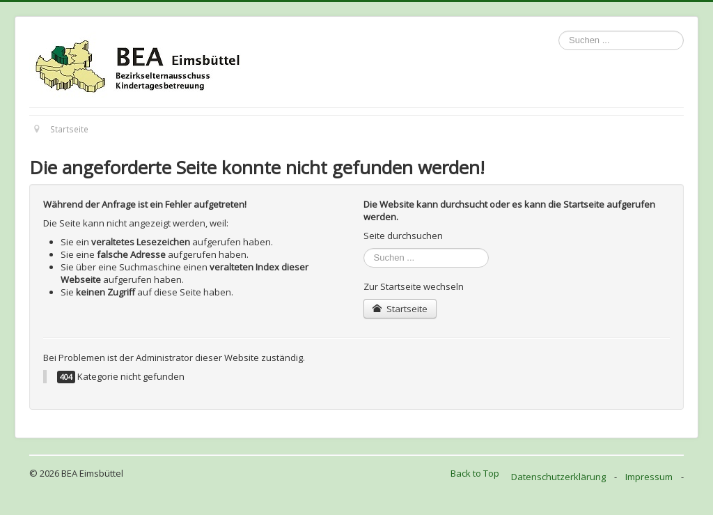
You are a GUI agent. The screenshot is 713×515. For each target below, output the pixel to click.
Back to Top (474, 473)
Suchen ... (363, 248)
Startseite (400, 308)
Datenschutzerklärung (558, 477)
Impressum (649, 477)
